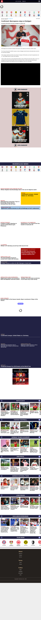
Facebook (20, 601)
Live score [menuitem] (18, 1)
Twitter (20, 599)
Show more (20, 333)
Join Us (20, 586)
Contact (20, 584)
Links (20, 604)
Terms (20, 592)
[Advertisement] (20, 17)
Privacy (20, 593)
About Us (20, 583)
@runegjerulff (10, 32)
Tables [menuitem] (24, 1)
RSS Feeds (20, 602)
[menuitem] (2, 1)
